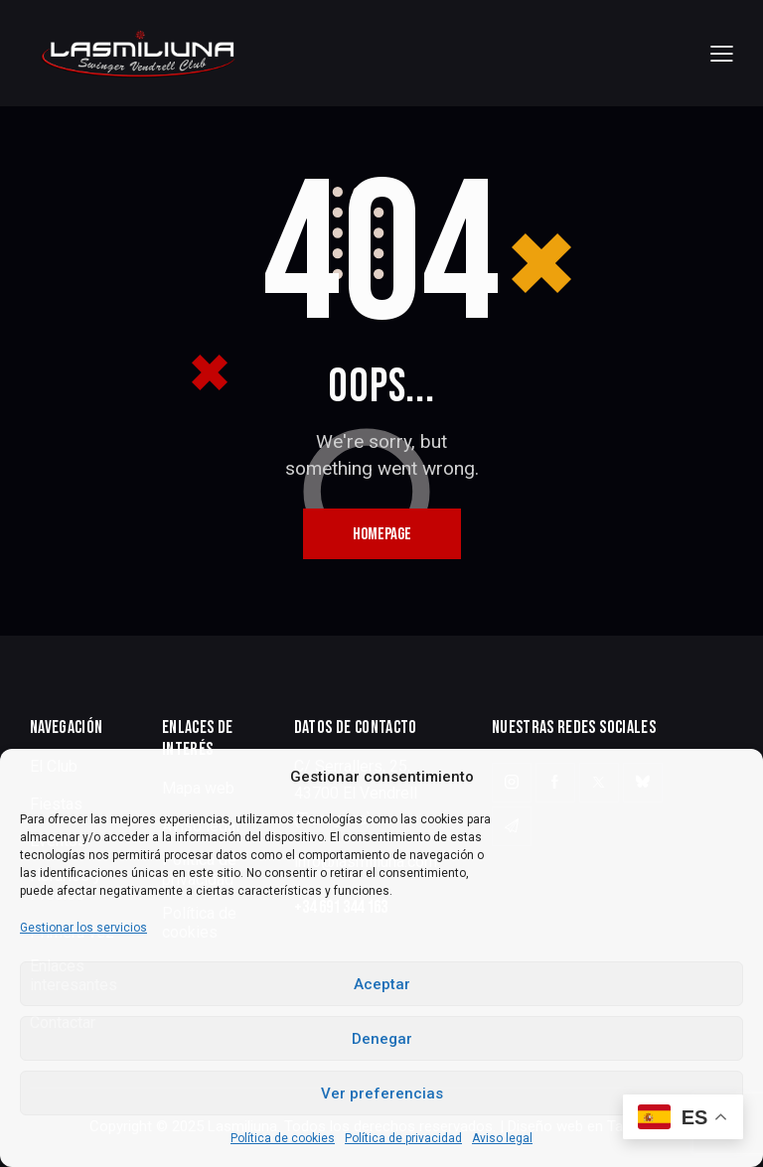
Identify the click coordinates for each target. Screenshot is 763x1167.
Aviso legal (502, 1138)
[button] (721, 53)
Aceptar (382, 984)
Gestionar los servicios (83, 928)
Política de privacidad (403, 1138)
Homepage (382, 534)
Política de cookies (282, 1138)
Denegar (382, 1039)
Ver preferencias (382, 1093)
